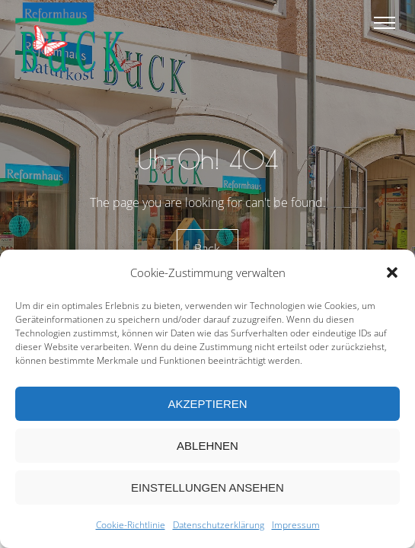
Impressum (296, 524)
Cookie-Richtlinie (130, 524)
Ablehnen (207, 445)
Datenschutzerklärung (218, 524)
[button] (392, 272)
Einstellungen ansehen (207, 487)
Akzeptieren (207, 403)
